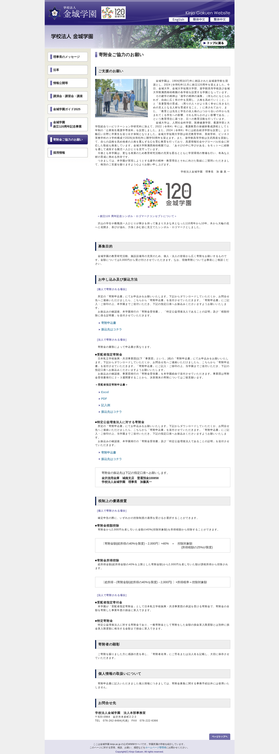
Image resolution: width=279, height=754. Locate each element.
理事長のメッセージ (66, 56)
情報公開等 (60, 83)
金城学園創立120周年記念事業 (67, 124)
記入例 (105, 405)
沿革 (56, 70)
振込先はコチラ (111, 329)
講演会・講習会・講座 (68, 96)
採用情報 (59, 152)
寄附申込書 (108, 323)
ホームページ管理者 (155, 747)
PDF (104, 398)
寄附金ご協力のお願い (68, 139)
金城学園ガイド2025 (66, 109)
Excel (105, 392)
